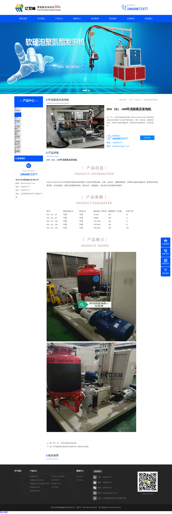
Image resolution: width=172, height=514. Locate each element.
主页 (130, 100)
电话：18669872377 (105, 483)
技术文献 (79, 477)
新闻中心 (77, 19)
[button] (75, 146)
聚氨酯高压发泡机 (27, 125)
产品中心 (59, 19)
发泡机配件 (24, 132)
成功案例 (95, 19)
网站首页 (23, 19)
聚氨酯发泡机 (25, 168)
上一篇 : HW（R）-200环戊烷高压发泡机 (62, 443)
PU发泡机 (24, 161)
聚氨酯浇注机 (25, 153)
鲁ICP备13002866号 (90, 508)
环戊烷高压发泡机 (27, 118)
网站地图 (4, 513)
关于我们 (41, 19)
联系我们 (149, 19)
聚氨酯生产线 (25, 146)
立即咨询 (147, 138)
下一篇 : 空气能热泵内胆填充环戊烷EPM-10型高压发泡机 (68, 447)
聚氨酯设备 (24, 111)
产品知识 (79, 480)
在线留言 (131, 19)
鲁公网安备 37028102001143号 (110, 508)
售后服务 (113, 19)
